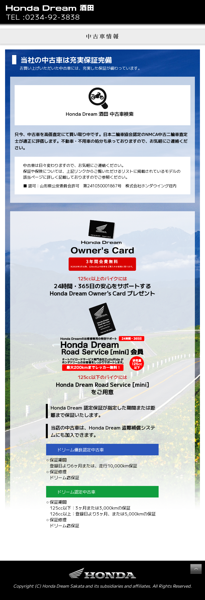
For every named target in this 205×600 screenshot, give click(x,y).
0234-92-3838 (52, 17)
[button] (196, 10)
